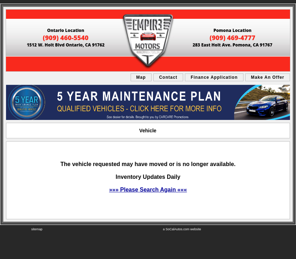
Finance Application (214, 77)
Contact (168, 77)
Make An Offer (267, 77)
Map (141, 77)
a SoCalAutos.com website (182, 229)
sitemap (37, 229)
